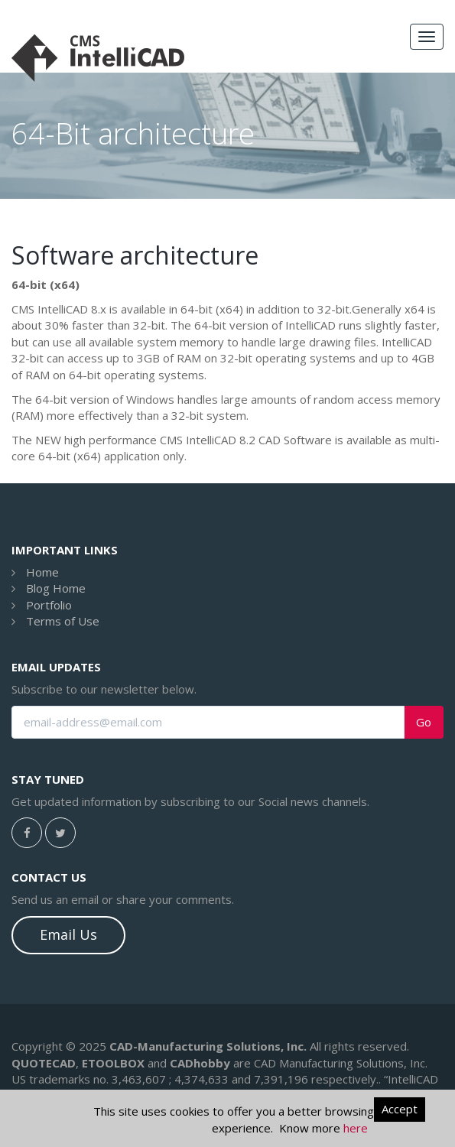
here (355, 1128)
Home (42, 572)
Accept (400, 1108)
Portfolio (49, 604)
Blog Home (56, 588)
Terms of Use (62, 621)
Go (423, 722)
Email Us (68, 934)
